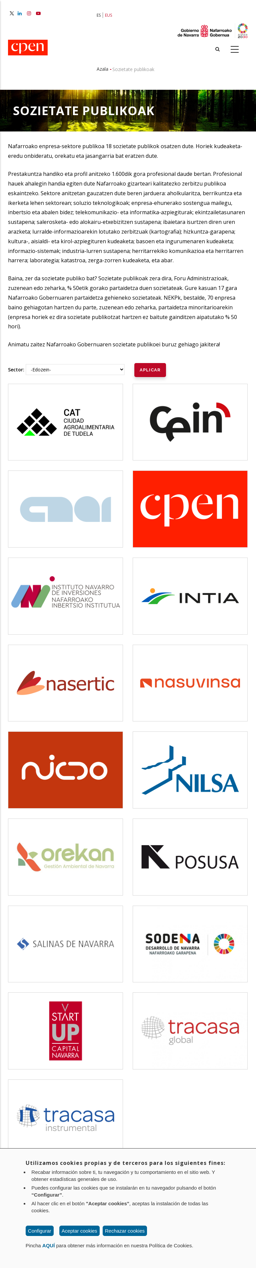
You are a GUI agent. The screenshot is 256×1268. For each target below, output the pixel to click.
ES (99, 15)
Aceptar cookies (79, 1231)
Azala (102, 69)
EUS (108, 15)
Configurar (39, 1231)
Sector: (16, 369)
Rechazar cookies (125, 1231)
